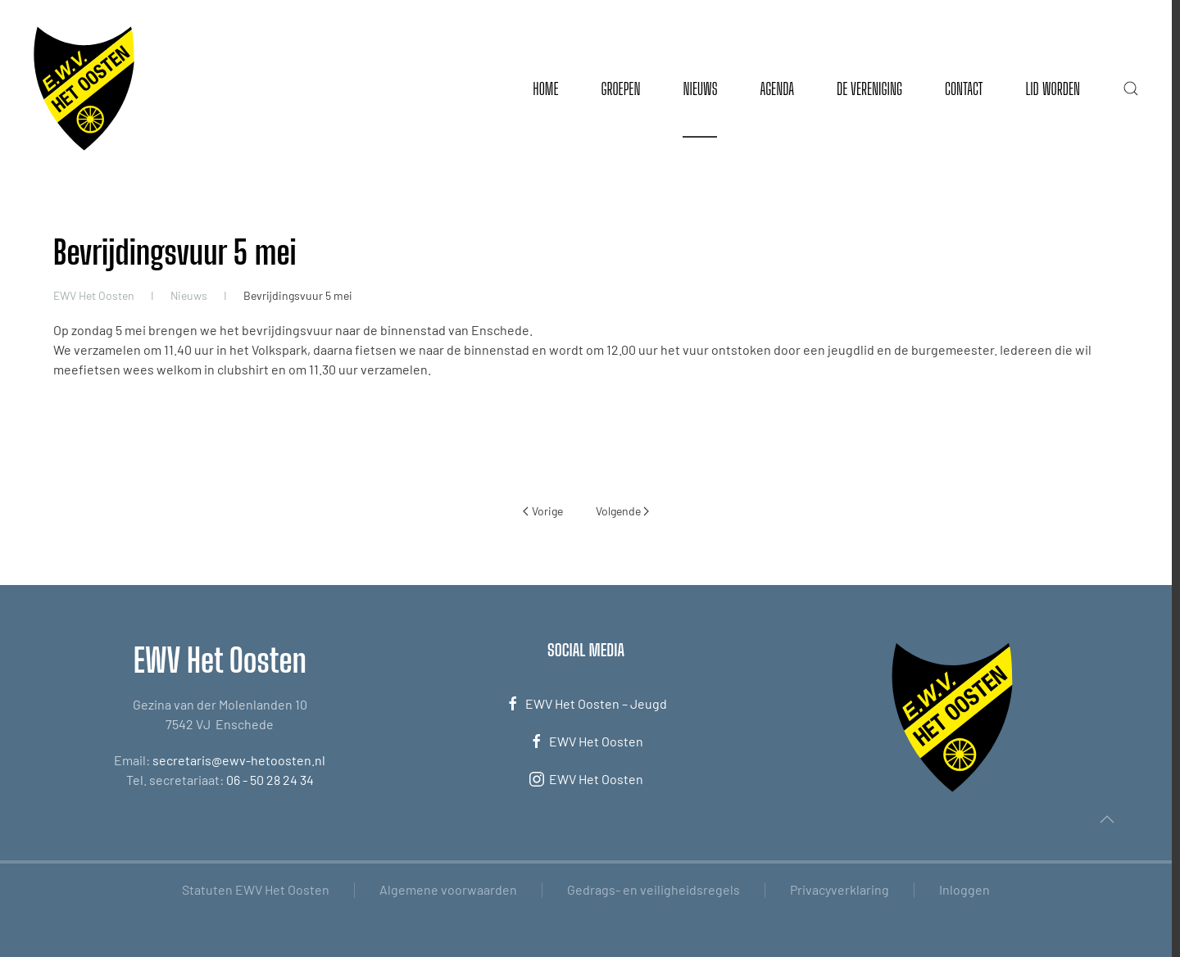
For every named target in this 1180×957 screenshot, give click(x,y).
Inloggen (964, 889)
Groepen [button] (620, 88)
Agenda (777, 88)
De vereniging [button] (869, 88)
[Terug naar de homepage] (84, 88)
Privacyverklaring (839, 889)
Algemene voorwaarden (448, 889)
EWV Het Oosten (586, 741)
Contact (964, 88)
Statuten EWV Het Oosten (255, 889)
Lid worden (1052, 88)
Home (545, 88)
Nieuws (700, 88)
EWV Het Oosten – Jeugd (586, 704)
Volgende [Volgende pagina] (623, 511)
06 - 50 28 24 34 (270, 779)
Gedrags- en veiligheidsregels (653, 889)
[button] (1131, 88)
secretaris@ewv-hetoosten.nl (238, 760)
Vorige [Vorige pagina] (543, 511)
